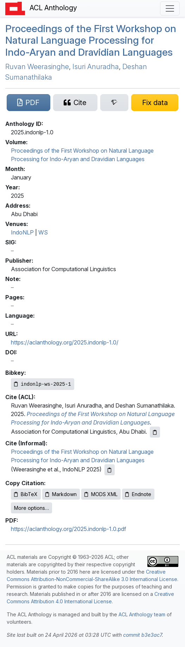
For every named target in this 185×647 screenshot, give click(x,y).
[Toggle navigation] (170, 8)
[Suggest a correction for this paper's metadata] (154, 102)
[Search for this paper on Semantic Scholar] (114, 102)
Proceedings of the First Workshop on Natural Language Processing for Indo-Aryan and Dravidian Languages (90, 40)
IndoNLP (22, 232)
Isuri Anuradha (95, 66)
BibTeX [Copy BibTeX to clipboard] (26, 494)
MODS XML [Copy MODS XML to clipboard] (100, 494)
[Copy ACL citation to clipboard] (155, 432)
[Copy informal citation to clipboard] (109, 469)
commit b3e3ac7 (142, 635)
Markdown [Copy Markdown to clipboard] (61, 494)
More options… (31, 508)
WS (43, 232)
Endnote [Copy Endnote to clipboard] (138, 494)
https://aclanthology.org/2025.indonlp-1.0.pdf (68, 528)
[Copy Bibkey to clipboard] (42, 384)
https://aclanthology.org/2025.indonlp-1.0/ (65, 342)
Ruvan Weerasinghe (37, 66)
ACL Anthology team (142, 614)
